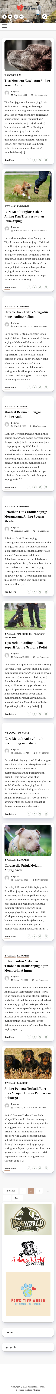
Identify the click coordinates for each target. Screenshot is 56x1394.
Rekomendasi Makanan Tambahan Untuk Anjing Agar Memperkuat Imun (26, 965)
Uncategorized (12, 75)
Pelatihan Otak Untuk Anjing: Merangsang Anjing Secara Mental (25, 516)
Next (18, 1198)
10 (7, 1198)
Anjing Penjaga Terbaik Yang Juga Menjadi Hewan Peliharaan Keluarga (27, 1093)
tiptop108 (10, 1346)
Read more (10, 160)
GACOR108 (11, 1332)
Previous (11, 1190)
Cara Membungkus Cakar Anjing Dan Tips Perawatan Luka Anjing (24, 216)
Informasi (10, 206)
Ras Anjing (22, 406)
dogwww (15, 92)
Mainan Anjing (24, 634)
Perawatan (23, 206)
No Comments (40, 95)
